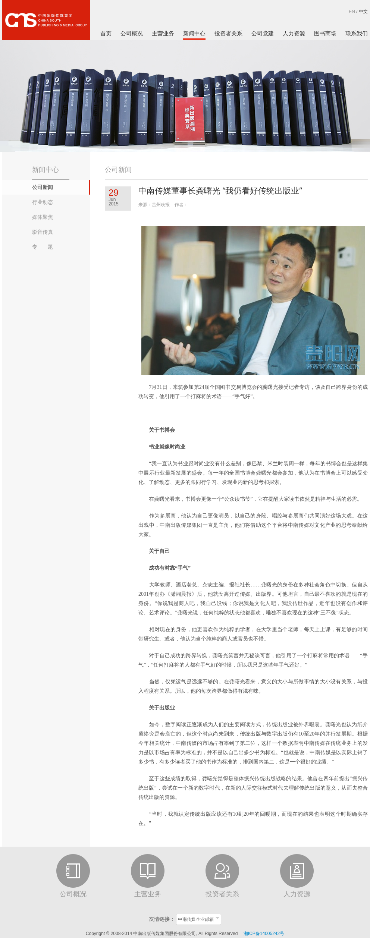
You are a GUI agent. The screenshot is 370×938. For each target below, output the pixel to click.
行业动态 (42, 202)
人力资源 (294, 33)
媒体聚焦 (42, 217)
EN (352, 11)
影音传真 (42, 232)
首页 (106, 33)
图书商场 (325, 33)
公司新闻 (42, 187)
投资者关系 (228, 33)
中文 (363, 11)
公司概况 (131, 33)
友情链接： (162, 919)
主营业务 (163, 33)
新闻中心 (194, 33)
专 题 (42, 247)
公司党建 (262, 33)
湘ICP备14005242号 (264, 933)
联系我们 (356, 33)
